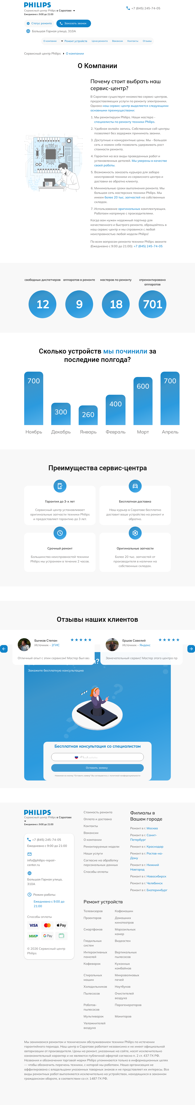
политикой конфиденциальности (125, 775)
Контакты (132, 40)
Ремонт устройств (76, 41)
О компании (50, 40)
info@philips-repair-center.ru (41, 859)
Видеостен (123, 941)
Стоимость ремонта (98, 812)
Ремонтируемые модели (101, 846)
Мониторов (123, 1016)
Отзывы (147, 40)
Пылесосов (92, 993)
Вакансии (117, 40)
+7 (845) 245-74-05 (145, 8)
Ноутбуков (122, 986)
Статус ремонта (39, 23)
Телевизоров (93, 911)
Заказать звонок (72, 23)
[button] (4, 654)
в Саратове (66, 10)
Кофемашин (124, 911)
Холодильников (95, 986)
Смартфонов (93, 929)
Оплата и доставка (98, 819)
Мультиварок (94, 1016)
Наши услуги (93, 853)
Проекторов (92, 918)
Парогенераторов (128, 1005)
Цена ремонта (100, 40)
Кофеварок (92, 964)
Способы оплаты (96, 872)
